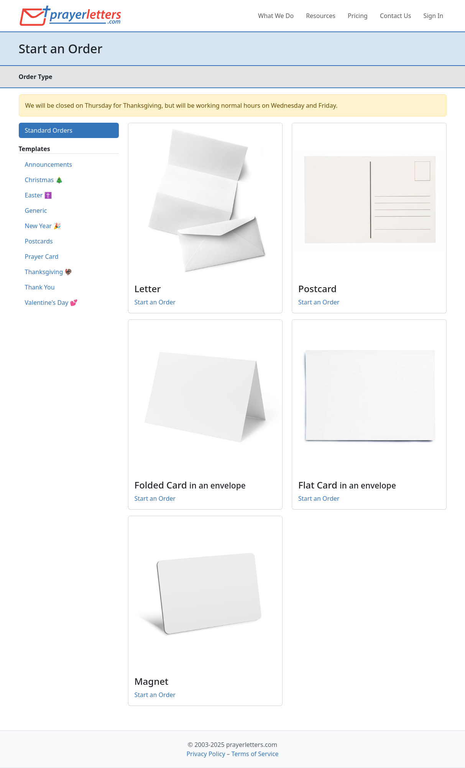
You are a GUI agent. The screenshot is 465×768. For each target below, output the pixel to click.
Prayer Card (42, 256)
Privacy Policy (205, 754)
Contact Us (395, 16)
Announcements (48, 164)
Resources (320, 16)
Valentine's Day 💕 (51, 302)
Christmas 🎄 (44, 180)
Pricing (358, 16)
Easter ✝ (38, 195)
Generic (36, 210)
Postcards (39, 241)
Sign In (433, 16)
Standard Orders (48, 130)
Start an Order (155, 302)
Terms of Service (255, 754)
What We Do (276, 16)
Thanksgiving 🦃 (48, 272)
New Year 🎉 (43, 226)
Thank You (40, 287)
